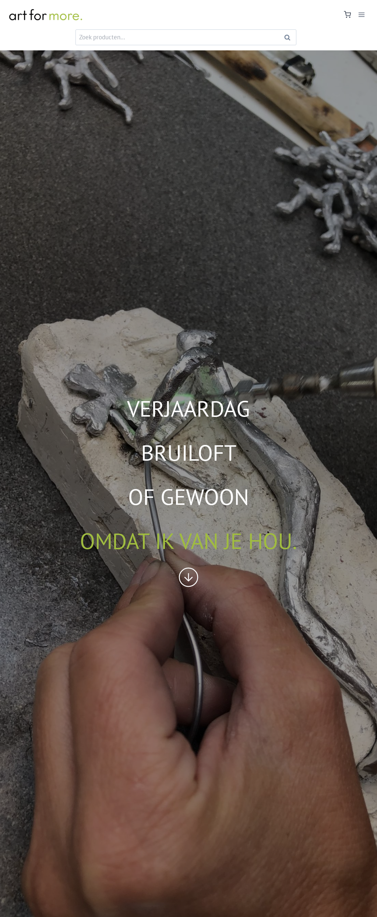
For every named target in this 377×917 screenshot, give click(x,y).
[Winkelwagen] (347, 14)
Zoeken (289, 37)
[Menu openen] (361, 14)
